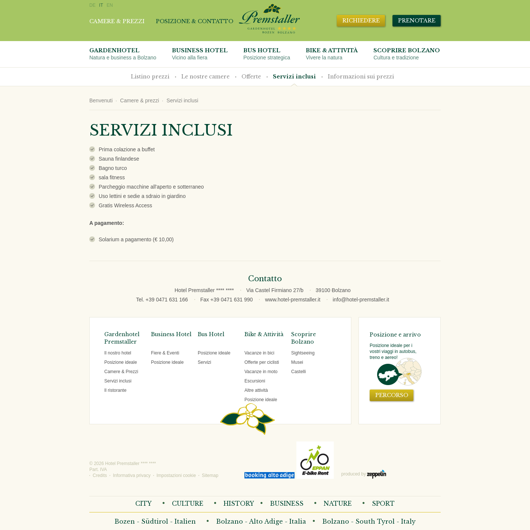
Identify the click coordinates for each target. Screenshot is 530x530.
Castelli (298, 371)
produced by (363, 474)
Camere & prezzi (117, 21)
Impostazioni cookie (176, 475)
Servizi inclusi (294, 76)
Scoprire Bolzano (406, 54)
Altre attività (256, 390)
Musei (297, 362)
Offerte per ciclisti (261, 362)
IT (101, 5)
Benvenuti (101, 100)
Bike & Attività (263, 334)
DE (92, 5)
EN (110, 5)
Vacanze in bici (259, 353)
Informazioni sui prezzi (361, 76)
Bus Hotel (266, 54)
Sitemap (210, 475)
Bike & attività (332, 54)
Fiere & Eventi (165, 353)
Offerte (251, 76)
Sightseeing (303, 353)
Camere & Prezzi (121, 371)
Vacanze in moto (261, 371)
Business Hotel (200, 54)
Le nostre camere (205, 76)
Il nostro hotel (117, 353)
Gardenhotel (122, 54)
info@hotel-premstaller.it (361, 300)
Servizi (204, 362)
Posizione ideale (120, 362)
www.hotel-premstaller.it (292, 300)
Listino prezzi (150, 76)
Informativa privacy (132, 475)
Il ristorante (115, 390)
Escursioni (254, 381)
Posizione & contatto (194, 21)
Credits (100, 475)
